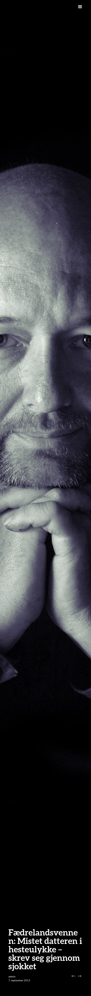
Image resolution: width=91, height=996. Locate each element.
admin (11, 976)
